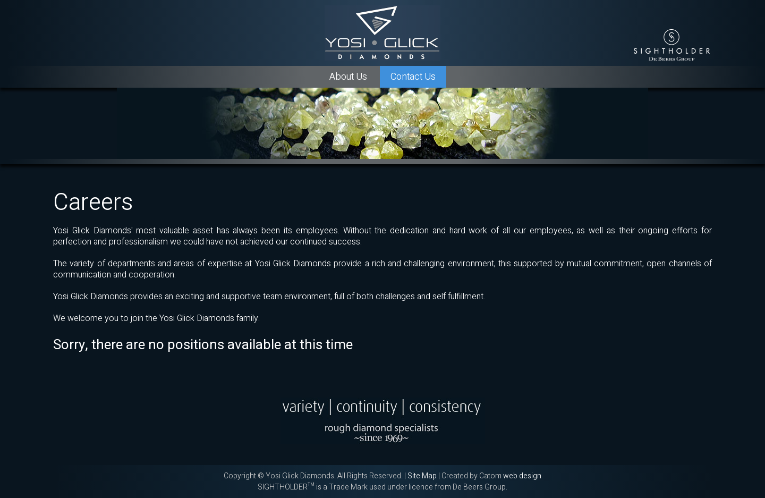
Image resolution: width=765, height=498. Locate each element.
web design (522, 476)
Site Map (422, 476)
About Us (348, 77)
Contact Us (413, 77)
